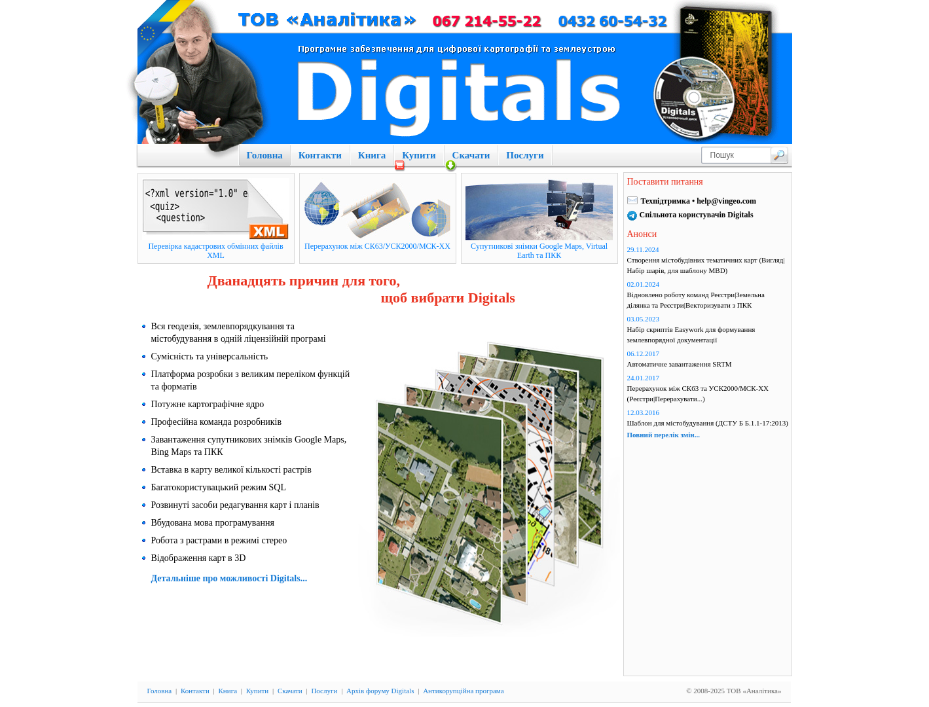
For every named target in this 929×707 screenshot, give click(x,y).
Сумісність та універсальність (209, 356)
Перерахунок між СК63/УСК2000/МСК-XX (377, 246)
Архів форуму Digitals (380, 691)
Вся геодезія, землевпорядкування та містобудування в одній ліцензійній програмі (238, 332)
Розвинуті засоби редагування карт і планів (235, 505)
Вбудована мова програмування (212, 523)
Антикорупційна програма (463, 691)
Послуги (524, 155)
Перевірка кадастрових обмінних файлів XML (215, 251)
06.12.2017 (643, 353)
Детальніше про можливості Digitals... (229, 578)
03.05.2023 (643, 319)
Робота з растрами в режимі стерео (219, 540)
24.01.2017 (643, 378)
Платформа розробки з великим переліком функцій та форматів (250, 380)
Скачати (471, 155)
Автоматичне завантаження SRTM (679, 364)
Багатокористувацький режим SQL (219, 487)
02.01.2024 (643, 284)
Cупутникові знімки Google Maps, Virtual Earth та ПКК (539, 251)
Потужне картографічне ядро (207, 404)
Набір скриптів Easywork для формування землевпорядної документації (691, 334)
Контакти (320, 155)
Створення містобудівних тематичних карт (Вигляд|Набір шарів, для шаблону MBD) (706, 265)
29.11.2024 (643, 249)
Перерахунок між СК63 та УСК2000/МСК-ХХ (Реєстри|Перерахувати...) (698, 393)
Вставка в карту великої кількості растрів (231, 470)
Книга (372, 155)
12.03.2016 (643, 412)
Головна (265, 155)
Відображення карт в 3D (198, 558)
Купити (418, 155)
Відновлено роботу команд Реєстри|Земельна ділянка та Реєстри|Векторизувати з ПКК (696, 300)
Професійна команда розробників (216, 422)
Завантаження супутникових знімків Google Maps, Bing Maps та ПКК (249, 446)
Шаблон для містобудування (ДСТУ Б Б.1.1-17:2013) (708, 423)
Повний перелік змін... (663, 435)
